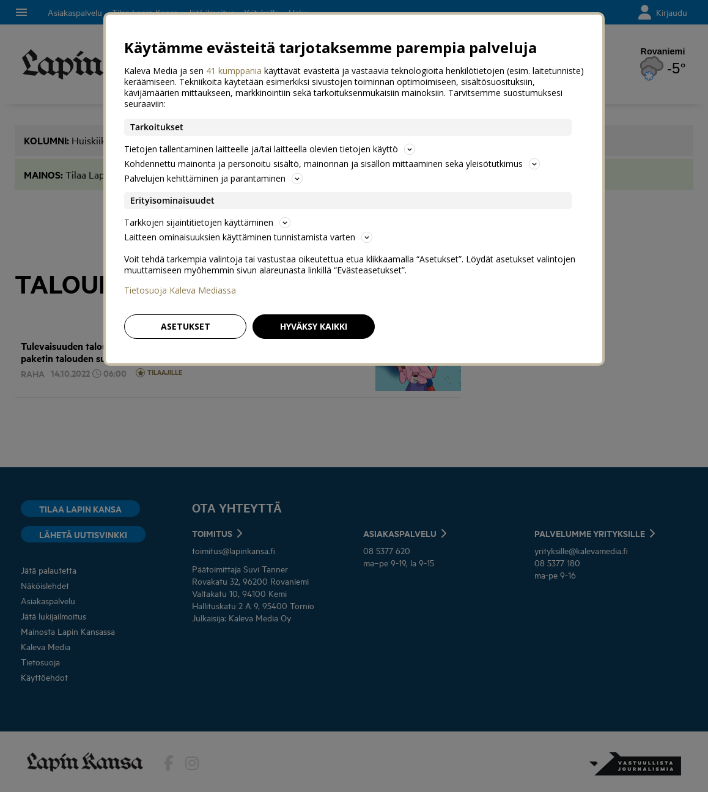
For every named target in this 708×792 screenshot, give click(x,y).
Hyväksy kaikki (313, 326)
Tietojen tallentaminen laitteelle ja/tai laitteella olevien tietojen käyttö (269, 149)
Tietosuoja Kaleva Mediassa (180, 290)
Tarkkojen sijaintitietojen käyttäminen (207, 222)
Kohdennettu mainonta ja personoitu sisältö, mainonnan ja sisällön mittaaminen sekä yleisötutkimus (332, 163)
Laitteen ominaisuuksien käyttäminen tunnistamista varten (248, 237)
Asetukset (185, 326)
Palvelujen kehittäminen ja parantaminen (213, 178)
